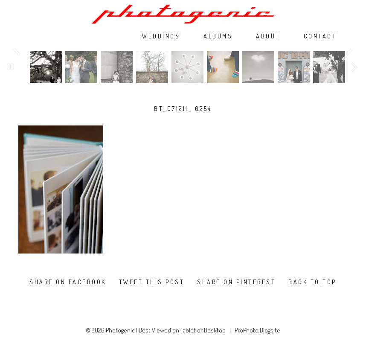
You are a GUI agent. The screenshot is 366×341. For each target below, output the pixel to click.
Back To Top (312, 282)
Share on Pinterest (236, 282)
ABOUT (268, 36)
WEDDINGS (161, 36)
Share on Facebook (67, 282)
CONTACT (320, 36)
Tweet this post (152, 282)
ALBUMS (217, 36)
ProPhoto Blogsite (257, 330)
